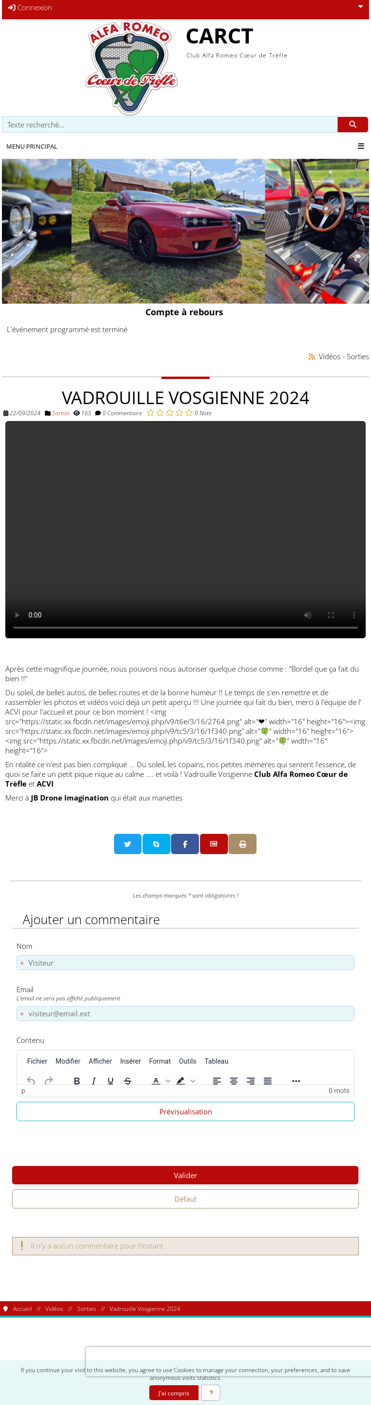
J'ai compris (173, 1393)
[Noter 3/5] (170, 412)
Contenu (30, 1040)
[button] (160, 1081)
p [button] (23, 1091)
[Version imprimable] (242, 844)
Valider (185, 1175)
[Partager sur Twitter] (128, 844)
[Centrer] (234, 1081)
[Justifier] (267, 1081)
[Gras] (77, 1081)
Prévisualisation (185, 1111)
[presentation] (148, 1361)
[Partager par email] (214, 844)
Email (183, 993)
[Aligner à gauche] (217, 1081)
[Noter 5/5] (189, 412)
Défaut (185, 1199)
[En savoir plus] (210, 1393)
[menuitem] (37, 1061)
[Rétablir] (48, 1081)
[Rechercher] (353, 124)
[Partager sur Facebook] (185, 844)
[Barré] (127, 1081)
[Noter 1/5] (150, 412)
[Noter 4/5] (179, 412)
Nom (24, 946)
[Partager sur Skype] (157, 844)
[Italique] (94, 1081)
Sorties (61, 413)
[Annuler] (31, 1081)
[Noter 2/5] (160, 412)
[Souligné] (110, 1081)
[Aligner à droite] (251, 1081)
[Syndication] (312, 356)
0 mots (338, 1091)
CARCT (219, 35)
